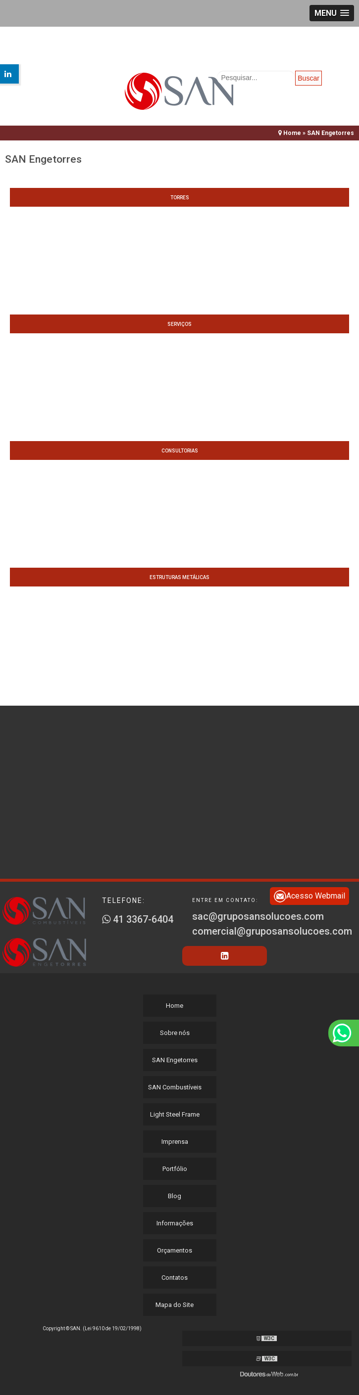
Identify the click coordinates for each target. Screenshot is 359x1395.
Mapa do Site (174, 1304)
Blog (174, 1196)
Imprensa (174, 1141)
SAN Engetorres (175, 1060)
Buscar (308, 78)
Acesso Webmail (309, 896)
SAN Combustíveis (175, 1087)
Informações (174, 1223)
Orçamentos (174, 1250)
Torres (179, 197)
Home (174, 1005)
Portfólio (174, 1168)
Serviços (179, 324)
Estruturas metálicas (179, 577)
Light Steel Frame (175, 1114)
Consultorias (179, 450)
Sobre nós (175, 1032)
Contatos (174, 1277)
